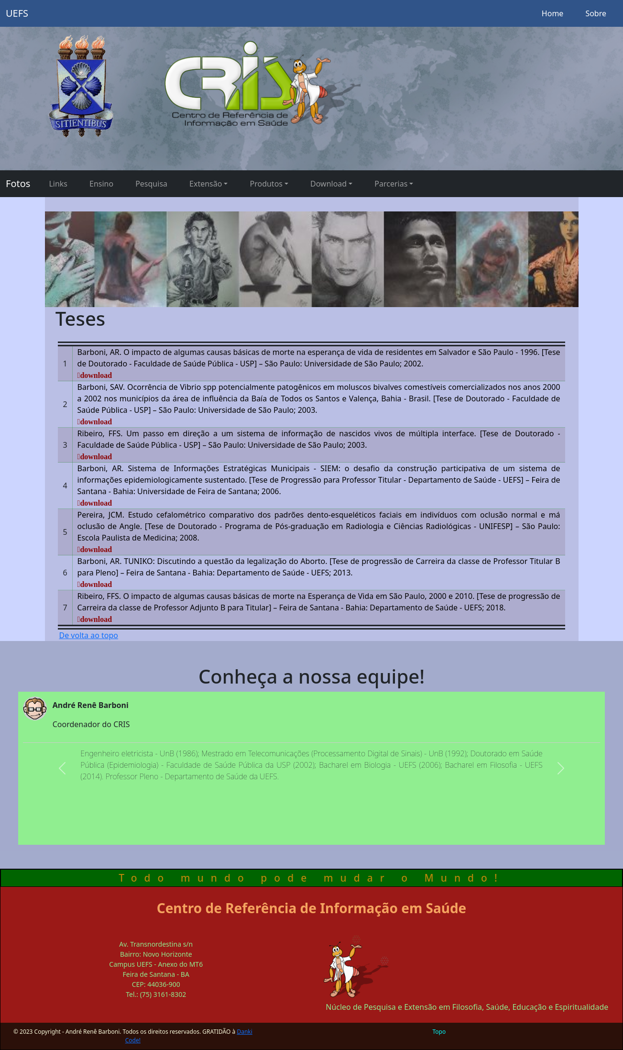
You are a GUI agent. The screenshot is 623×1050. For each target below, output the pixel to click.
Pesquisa (151, 183)
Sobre (595, 13)
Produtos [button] (266, 183)
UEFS (17, 13)
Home (553, 13)
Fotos (18, 183)
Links (58, 183)
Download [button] (328, 183)
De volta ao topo (89, 635)
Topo (439, 1032)
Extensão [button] (205, 183)
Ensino (101, 183)
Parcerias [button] (390, 183)
